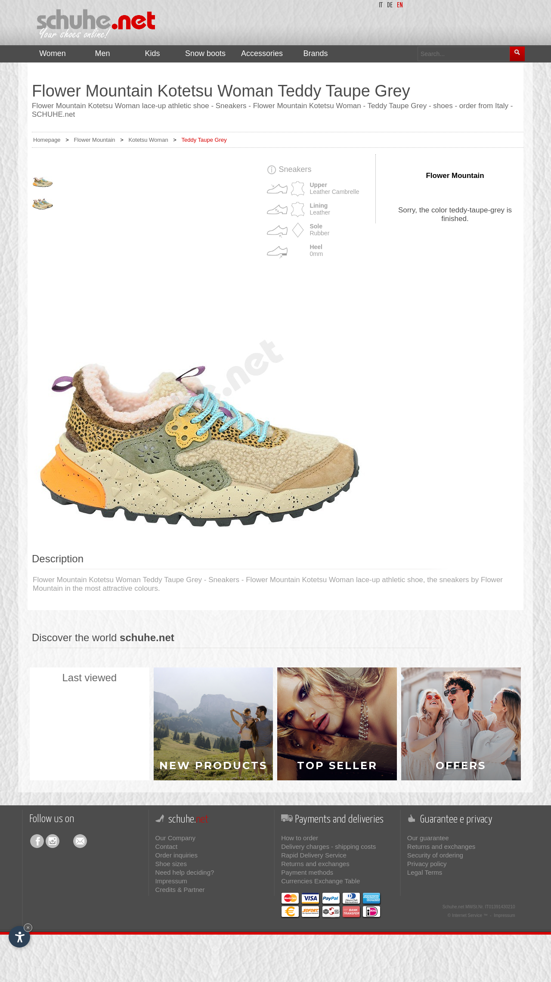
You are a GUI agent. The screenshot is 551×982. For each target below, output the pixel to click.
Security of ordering (435, 855)
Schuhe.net (453, 906)
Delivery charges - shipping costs (328, 846)
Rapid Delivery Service (314, 855)
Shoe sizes (171, 863)
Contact (166, 846)
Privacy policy (427, 863)
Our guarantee (428, 838)
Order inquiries (176, 855)
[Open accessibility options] (19, 937)
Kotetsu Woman (148, 140)
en (400, 5)
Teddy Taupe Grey (203, 140)
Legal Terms (424, 872)
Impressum (171, 881)
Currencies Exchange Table (320, 881)
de (390, 5)
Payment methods (307, 872)
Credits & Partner (180, 889)
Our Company (175, 838)
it (381, 5)
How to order (299, 838)
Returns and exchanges (315, 863)
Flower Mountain (94, 140)
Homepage (47, 140)
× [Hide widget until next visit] (28, 927)
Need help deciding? (184, 872)
